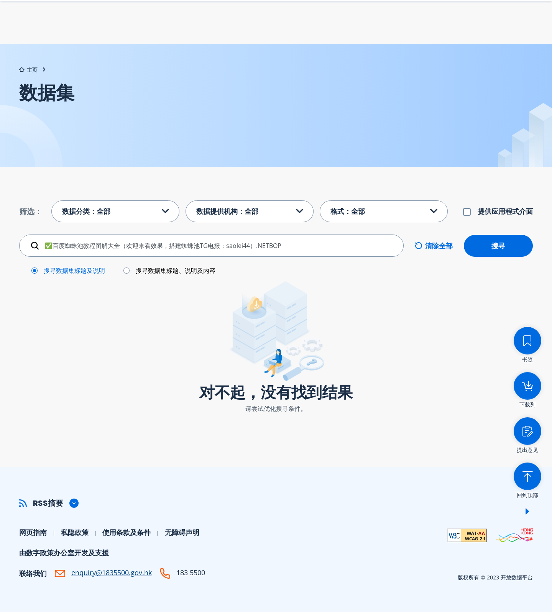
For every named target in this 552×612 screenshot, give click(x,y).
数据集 (345, 29)
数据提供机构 (395, 29)
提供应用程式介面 (505, 211)
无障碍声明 (182, 532)
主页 (28, 70)
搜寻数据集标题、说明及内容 (175, 270)
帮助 (441, 29)
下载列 (387, 13)
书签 (422, 13)
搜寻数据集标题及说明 (74, 270)
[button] (276, 503)
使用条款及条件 (126, 532)
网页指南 (33, 532)
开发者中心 (483, 29)
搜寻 (498, 245)
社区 (526, 29)
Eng (482, 14)
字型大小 (455, 14)
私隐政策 (75, 532)
